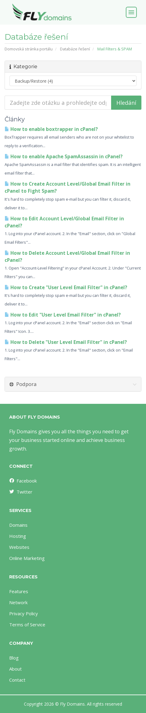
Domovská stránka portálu (29, 49)
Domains (18, 525)
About (15, 669)
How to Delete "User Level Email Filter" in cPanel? (66, 342)
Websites (19, 547)
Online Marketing (27, 558)
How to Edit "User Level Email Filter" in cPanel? (63, 315)
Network (18, 602)
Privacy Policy (23, 613)
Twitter (20, 491)
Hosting (17, 536)
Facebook (23, 480)
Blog (14, 658)
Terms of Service (27, 624)
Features (18, 591)
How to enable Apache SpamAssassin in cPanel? (64, 156)
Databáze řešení (75, 49)
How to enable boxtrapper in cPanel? (51, 129)
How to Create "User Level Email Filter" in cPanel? (66, 287)
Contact (17, 680)
